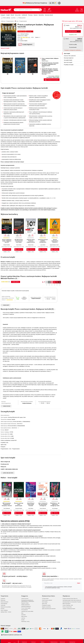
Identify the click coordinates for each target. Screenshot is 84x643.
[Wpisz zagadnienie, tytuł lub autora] (26, 9)
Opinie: (37, 37)
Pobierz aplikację (6, 17)
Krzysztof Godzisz (18, 508)
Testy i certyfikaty (4, 610)
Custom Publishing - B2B (68, 605)
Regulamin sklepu (25, 603)
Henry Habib (44, 74)
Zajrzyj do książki (5, 48)
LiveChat (23, 618)
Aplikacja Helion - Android (6, 611)
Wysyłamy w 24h (73, 34)
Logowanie (3, 598)
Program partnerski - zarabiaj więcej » (15, 576)
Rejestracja (3, 600)
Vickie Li (43, 66)
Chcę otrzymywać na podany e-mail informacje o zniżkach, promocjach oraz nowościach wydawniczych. (57, 587)
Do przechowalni (72, 47)
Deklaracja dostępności (26, 606)
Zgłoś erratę (3, 444)
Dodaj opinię (15, 281)
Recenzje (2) (68, 58)
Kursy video (18, 15)
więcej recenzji (6, 406)
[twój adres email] (59, 583)
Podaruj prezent (21, 17)
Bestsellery (41, 15)
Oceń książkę (44, 601)
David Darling (58, 244)
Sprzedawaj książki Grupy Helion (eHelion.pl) (72, 600)
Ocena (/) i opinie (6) (70, 55)
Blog (22, 613)
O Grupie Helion (45, 598)
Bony (14, 17)
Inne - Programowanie (14, 448)
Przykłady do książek (46, 605)
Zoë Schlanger (55, 508)
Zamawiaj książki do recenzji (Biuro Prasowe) (72, 601)
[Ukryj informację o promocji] (59, 3)
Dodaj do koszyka (71, 31)
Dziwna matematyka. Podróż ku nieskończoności (55, 241)
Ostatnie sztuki (21, 31)
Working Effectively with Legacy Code (17, 417)
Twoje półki (3, 605)
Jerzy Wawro (30, 508)
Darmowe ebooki (49, 15)
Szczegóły (68, 60)
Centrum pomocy (24, 598)
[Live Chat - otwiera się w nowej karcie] (49, 10)
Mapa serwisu (24, 616)
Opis (67, 53)
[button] (60, 225)
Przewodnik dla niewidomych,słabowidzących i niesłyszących (27, 601)
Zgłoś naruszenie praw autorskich (49, 608)
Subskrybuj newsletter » (50, 576)
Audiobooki (24, 15)
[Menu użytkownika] (77, 10)
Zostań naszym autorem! (47, 600)
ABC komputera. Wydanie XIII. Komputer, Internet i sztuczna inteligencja (7, 506)
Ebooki (12, 15)
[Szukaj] (40, 9)
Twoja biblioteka (4, 603)
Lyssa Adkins (42, 244)
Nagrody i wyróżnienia (46, 606)
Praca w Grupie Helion (67, 606)
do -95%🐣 (53, 3)
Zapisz (78, 583)
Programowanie (4, 448)
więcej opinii (6, 305)
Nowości (36, 15)
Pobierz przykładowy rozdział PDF (9, 440)
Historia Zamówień (4, 601)
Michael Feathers (25, 34)
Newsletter (23, 614)
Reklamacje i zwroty (25, 621)
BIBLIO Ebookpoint (66, 603)
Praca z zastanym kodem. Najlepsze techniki (6, 241)
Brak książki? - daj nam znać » (12, 583)
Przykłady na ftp (4, 442)
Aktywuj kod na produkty (6, 606)
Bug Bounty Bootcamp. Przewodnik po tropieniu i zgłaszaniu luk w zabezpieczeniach (50, 64)
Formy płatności (24, 609)
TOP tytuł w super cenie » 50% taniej (72, 21)
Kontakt (22, 619)
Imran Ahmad (18, 244)
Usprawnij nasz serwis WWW (27, 611)
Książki (8, 15)
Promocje (30, 15)
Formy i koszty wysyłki (25, 608)
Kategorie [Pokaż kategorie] (3, 15)
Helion (25, 35)
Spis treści (68, 62)
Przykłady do (68, 64)
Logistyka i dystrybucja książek (69, 608)
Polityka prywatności (25, 604)
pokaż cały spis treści (8, 472)
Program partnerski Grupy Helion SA (70, 598)
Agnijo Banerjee (53, 244)
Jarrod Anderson (43, 508)
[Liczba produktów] (78, 31)
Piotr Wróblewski (7, 508)
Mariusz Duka (30, 244)
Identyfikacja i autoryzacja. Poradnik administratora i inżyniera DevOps (30, 506)
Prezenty (2, 608)
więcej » (58, 587)
